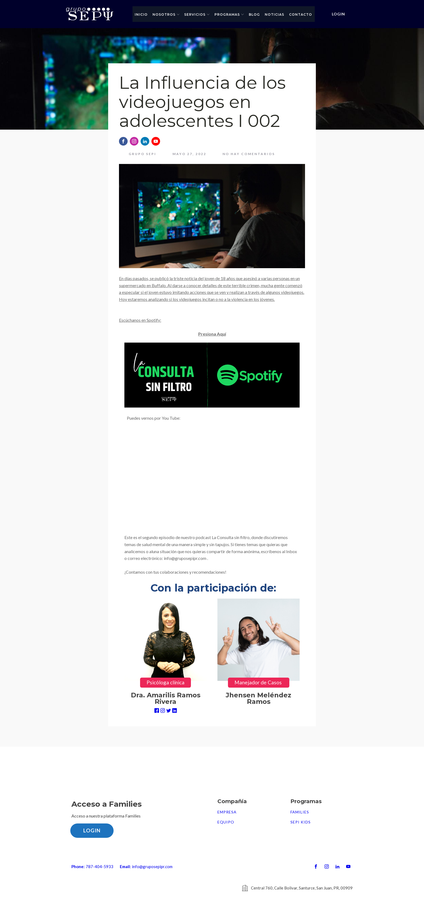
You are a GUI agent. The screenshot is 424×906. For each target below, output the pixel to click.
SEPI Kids (300, 822)
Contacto (300, 14)
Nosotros (166, 14)
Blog (254, 14)
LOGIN (338, 14)
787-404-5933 (99, 866)
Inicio (141, 14)
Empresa (227, 812)
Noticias (274, 14)
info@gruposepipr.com (152, 866)
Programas (229, 14)
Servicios (197, 14)
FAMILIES (299, 812)
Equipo (225, 822)
